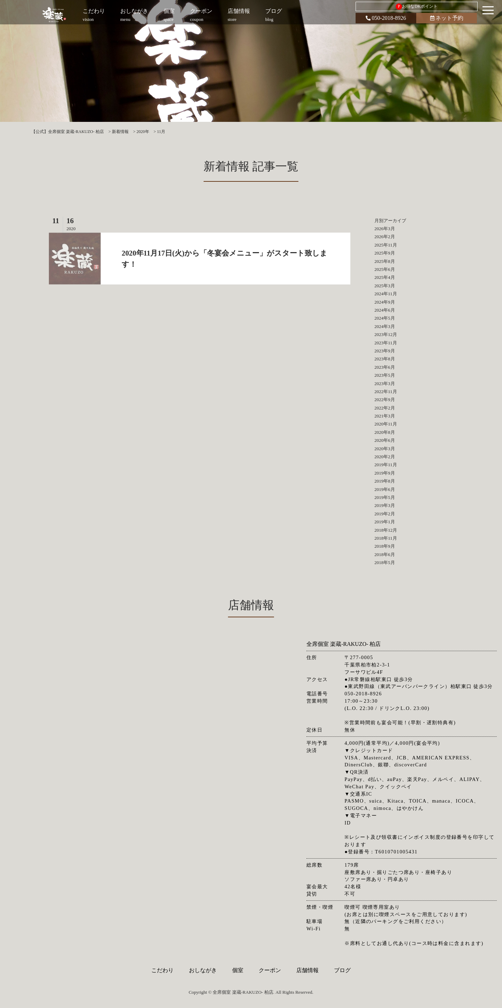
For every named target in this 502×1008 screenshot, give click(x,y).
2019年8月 (384, 481)
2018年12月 (385, 530)
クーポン (270, 970)
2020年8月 (384, 432)
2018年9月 (384, 546)
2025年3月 (384, 285)
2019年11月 (385, 464)
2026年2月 (384, 236)
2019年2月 (384, 513)
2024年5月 (384, 318)
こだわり (162, 970)
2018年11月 (385, 538)
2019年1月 (384, 521)
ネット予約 (446, 18)
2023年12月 (385, 334)
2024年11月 (385, 293)
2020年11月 (385, 424)
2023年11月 (385, 342)
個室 (237, 970)
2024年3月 (384, 326)
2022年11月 (385, 391)
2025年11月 (385, 245)
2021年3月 (384, 416)
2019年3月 (384, 505)
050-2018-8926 (386, 18)
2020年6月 (384, 440)
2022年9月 (384, 399)
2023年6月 (384, 367)
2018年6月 (384, 554)
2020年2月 (384, 456)
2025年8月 (384, 261)
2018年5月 (384, 562)
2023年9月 (384, 350)
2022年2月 (384, 408)
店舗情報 (307, 970)
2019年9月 (384, 473)
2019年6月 (384, 489)
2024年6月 (384, 310)
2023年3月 (384, 383)
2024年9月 (384, 302)
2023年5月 (384, 375)
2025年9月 (384, 253)
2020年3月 (384, 448)
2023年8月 (384, 358)
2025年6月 (384, 269)
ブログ (342, 970)
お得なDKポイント (416, 6)
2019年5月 (384, 497)
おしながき (203, 970)
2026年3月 (384, 228)
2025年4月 (384, 277)
